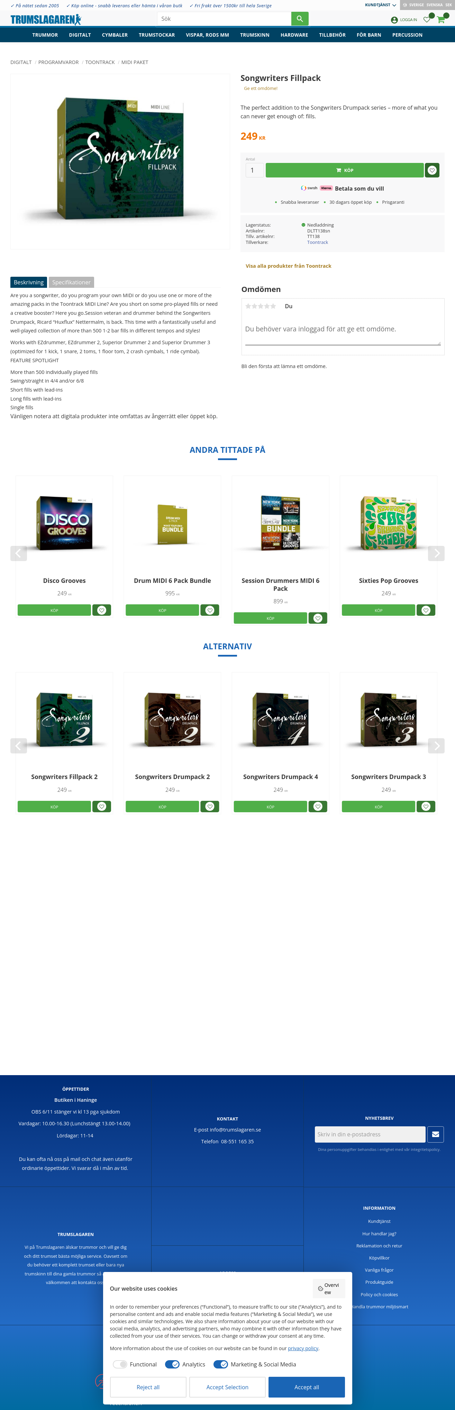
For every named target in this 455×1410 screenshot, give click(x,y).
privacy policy (303, 1348)
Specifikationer (71, 282)
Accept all (306, 1387)
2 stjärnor (255, 306)
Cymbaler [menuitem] (115, 40)
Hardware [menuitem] (294, 40)
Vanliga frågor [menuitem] (379, 1270)
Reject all (148, 1387)
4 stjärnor (267, 306)
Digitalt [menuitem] (80, 40)
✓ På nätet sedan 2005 (34, 5)
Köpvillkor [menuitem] (379, 1258)
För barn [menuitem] (369, 40)
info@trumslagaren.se (235, 1129)
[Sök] (300, 21)
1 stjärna (248, 306)
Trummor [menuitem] (45, 40)
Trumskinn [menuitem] (255, 40)
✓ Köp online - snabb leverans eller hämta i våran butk (124, 5)
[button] (426, 22)
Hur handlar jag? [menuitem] (379, 1233)
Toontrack (317, 242)
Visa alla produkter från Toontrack (288, 266)
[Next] (436, 553)
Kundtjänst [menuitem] (377, 4)
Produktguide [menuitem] (379, 1282)
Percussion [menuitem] (407, 40)
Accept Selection (228, 1387)
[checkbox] (133, 1364)
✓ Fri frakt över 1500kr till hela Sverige (230, 5)
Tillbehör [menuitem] (332, 40)
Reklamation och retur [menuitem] (379, 1246)
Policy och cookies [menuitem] (379, 1294)
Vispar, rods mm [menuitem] (207, 40)
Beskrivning (29, 282)
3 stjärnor (261, 306)
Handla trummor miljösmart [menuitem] (380, 1306)
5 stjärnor (273, 306)
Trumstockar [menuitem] (157, 40)
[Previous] (18, 553)
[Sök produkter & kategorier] (224, 21)
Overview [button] (328, 1288)
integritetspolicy (425, 1149)
